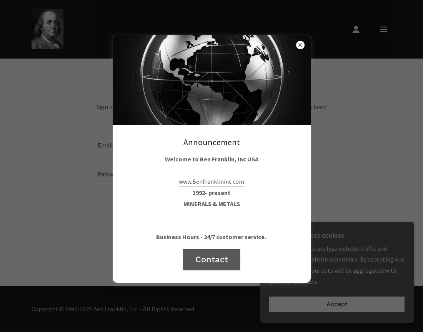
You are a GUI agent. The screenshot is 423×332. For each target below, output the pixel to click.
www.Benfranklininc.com (211, 181)
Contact (211, 259)
